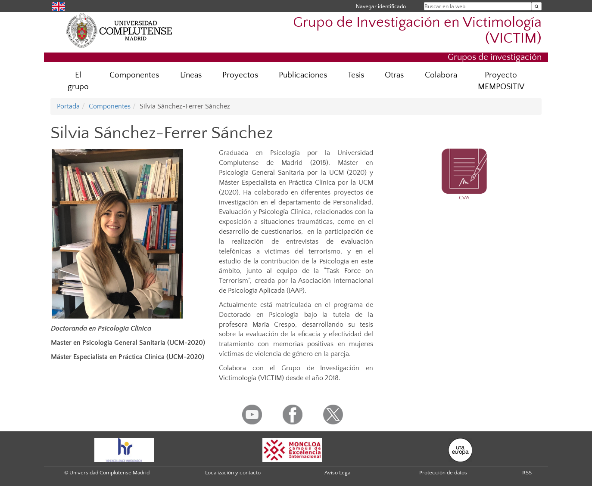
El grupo (78, 81)
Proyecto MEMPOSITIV (501, 81)
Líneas (191, 75)
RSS (527, 473)
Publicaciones (303, 75)
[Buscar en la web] (537, 6)
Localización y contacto (233, 473)
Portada (68, 106)
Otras (394, 75)
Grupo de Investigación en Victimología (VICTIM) (417, 30)
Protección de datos (443, 473)
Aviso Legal (338, 473)
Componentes (134, 75)
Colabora (441, 75)
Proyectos (240, 75)
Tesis (356, 75)
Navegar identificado (381, 6)
